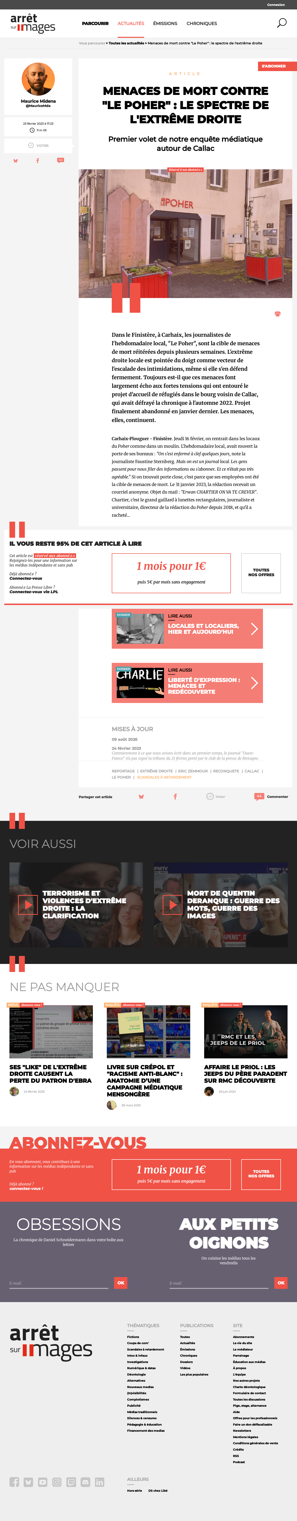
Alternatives (136, 1380)
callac (252, 771)
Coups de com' (138, 1343)
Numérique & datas (141, 1368)
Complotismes (138, 1399)
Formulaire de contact (249, 1393)
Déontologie (136, 1374)
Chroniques (202, 23)
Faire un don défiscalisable (252, 1424)
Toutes (185, 1337)
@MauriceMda (38, 106)
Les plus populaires (194, 1374)
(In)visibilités (136, 1393)
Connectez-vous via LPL (33, 592)
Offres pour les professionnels (255, 1418)
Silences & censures (141, 1418)
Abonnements (243, 1337)
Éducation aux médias (249, 1362)
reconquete (226, 771)
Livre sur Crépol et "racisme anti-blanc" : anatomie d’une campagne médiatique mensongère (144, 1081)
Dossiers (186, 1362)
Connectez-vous (25, 578)
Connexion (276, 5)
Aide (236, 1412)
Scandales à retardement (164, 777)
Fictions (133, 1337)
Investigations (137, 1362)
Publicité (134, 1405)
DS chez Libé (158, 1490)
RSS (236, 1456)
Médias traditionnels (142, 1412)
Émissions (165, 23)
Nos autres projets (246, 1380)
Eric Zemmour (193, 771)
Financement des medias (145, 1430)
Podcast (239, 1462)
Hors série (134, 1490)
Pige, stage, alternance (250, 1405)
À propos (239, 1368)
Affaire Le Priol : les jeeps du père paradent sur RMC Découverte (245, 1074)
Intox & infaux (137, 1355)
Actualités (131, 23)
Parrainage (241, 1355)
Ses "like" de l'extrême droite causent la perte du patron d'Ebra (50, 1074)
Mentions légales (245, 1437)
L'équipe (239, 1374)
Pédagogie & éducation (144, 1424)
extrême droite (156, 771)
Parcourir (95, 23)
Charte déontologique (249, 1387)
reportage (123, 771)
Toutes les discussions (249, 1399)
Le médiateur (243, 1349)
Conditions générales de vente (255, 1443)
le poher (121, 777)
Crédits (238, 1449)
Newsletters (242, 1430)
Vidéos (185, 1368)
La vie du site (242, 1343)
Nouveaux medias (140, 1387)
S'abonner (274, 66)
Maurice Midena (38, 101)
